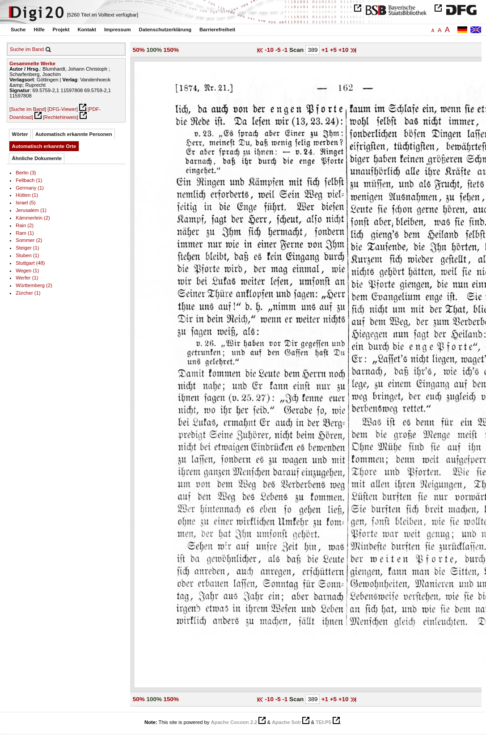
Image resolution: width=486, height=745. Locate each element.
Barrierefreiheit (217, 29)
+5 (334, 50)
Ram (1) (25, 233)
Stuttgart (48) (30, 263)
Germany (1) (30, 187)
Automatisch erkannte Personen (73, 134)
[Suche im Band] (27, 109)
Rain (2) (25, 225)
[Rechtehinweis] (60, 117)
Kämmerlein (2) (33, 217)
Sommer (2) (29, 240)
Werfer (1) (27, 277)
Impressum (117, 29)
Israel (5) (25, 202)
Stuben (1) (27, 255)
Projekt (61, 29)
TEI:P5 (323, 722)
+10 (344, 50)
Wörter (20, 134)
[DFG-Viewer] (62, 109)
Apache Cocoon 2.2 (234, 722)
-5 (279, 50)
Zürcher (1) (28, 293)
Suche (18, 29)
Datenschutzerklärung (165, 29)
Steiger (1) (27, 247)
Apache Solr (286, 722)
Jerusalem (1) (31, 210)
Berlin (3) (26, 172)
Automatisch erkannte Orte (44, 146)
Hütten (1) (27, 195)
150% (171, 50)
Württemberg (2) (34, 285)
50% (139, 50)
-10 (270, 50)
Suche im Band (27, 49)
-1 (285, 50)
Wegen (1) (27, 270)
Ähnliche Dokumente (37, 158)
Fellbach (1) (29, 180)
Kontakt (86, 29)
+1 (325, 50)
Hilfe (39, 29)
